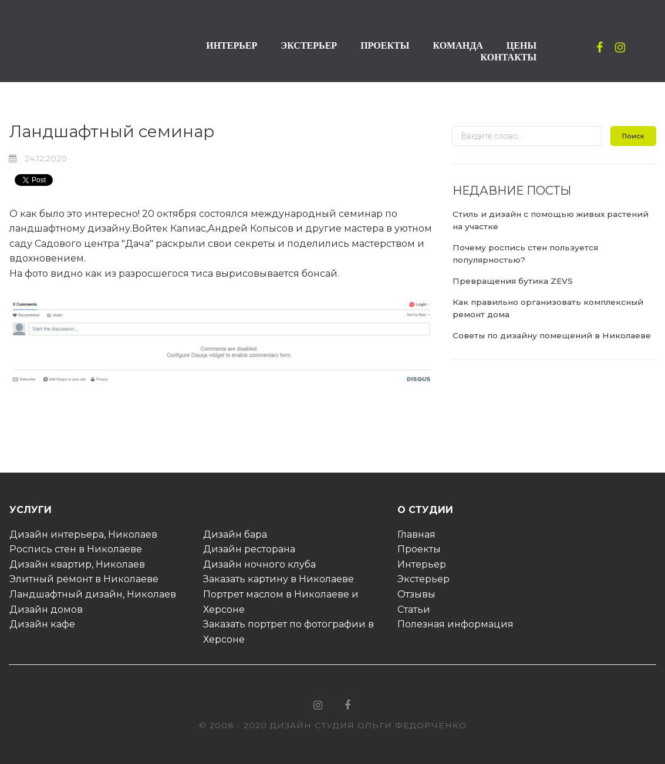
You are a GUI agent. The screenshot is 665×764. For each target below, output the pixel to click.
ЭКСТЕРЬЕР (309, 45)
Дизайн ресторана (249, 549)
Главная (416, 534)
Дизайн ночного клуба (259, 564)
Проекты (419, 549)
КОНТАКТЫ (509, 57)
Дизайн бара (235, 534)
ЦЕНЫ (521, 45)
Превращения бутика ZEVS (513, 281)
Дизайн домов (46, 609)
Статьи (413, 609)
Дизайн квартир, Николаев (77, 564)
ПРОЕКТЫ (384, 45)
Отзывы (416, 594)
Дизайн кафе (42, 624)
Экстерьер (423, 579)
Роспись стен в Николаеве (75, 549)
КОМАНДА (457, 45)
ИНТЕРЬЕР (231, 45)
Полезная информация (455, 624)
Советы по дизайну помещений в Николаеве (553, 335)
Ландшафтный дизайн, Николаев (92, 594)
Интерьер (421, 564)
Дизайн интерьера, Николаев (83, 534)
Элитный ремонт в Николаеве (83, 579)
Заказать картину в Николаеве (278, 579)
